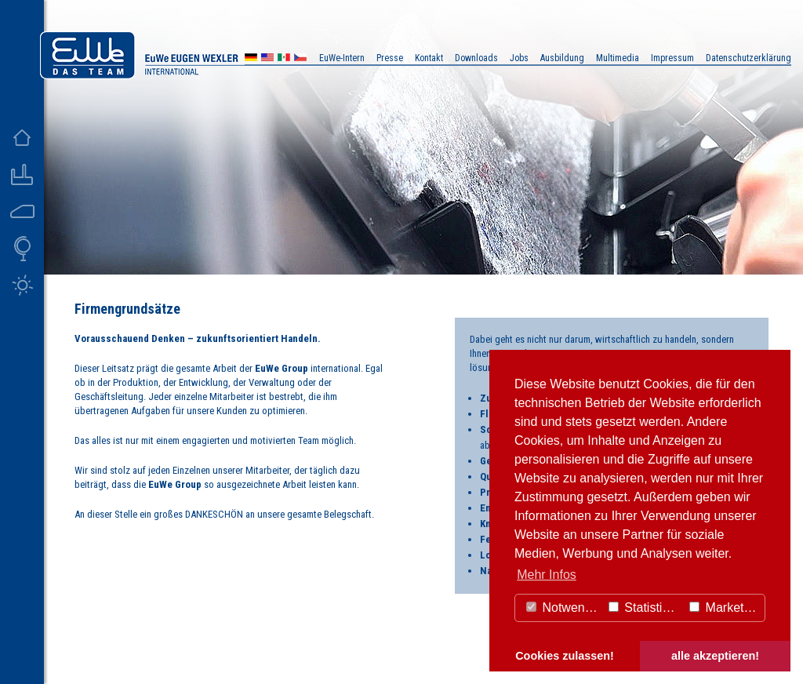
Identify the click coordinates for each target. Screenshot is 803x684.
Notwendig (563, 607)
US (267, 59)
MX (284, 59)
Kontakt (429, 58)
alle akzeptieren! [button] (715, 655)
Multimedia (617, 58)
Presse (389, 58)
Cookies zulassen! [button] (564, 655)
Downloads (476, 58)
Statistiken (645, 607)
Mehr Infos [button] (546, 574)
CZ (300, 59)
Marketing (725, 607)
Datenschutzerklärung (748, 58)
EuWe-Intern (342, 58)
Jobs (519, 58)
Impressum (672, 58)
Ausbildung (562, 58)
